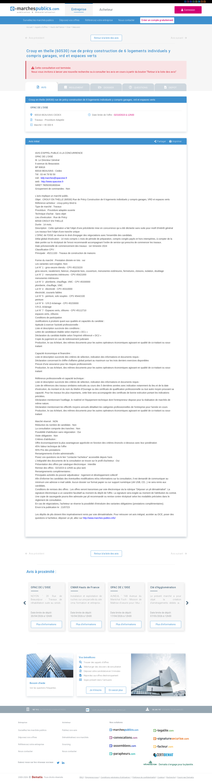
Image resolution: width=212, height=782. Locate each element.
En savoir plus (116, 690)
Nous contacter (126, 20)
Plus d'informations (46, 624)
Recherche (170, 777)
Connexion (188, 10)
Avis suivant (178, 38)
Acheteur (106, 10)
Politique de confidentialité (143, 777)
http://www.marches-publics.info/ (99, 518)
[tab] (41, 86)
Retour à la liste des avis (106, 38)
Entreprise (78, 9)
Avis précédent (35, 38)
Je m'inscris (96, 690)
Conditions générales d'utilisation (115, 777)
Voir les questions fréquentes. (43, 688)
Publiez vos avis (69, 730)
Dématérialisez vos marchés (75, 737)
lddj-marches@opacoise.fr (54, 178)
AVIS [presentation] (41, 87)
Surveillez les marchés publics (38, 20)
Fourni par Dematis (185, 777)
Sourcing (66, 744)
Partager (160, 141)
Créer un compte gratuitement (157, 20)
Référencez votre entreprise (99, 20)
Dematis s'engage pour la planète (176, 764)
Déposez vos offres (69, 20)
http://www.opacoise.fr (52, 181)
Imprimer (175, 141)
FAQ (81, 777)
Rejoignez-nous (92, 777)
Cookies (160, 777)
